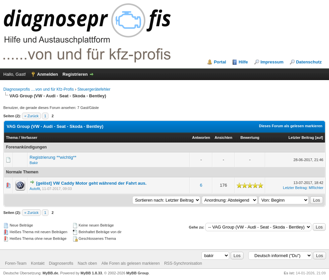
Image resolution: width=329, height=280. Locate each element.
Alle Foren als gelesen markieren (130, 263)
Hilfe (243, 61)
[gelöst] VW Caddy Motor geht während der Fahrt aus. (91, 183)
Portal (220, 61)
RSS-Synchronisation (183, 263)
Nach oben (87, 263)
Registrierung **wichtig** (53, 157)
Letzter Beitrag (301, 138)
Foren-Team (16, 263)
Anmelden (47, 74)
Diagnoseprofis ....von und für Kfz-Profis (38, 89)
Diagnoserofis (61, 263)
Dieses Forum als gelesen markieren (290, 126)
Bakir (34, 163)
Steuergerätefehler (93, 89)
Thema (12, 138)
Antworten (201, 138)
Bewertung (249, 138)
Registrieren (75, 74)
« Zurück (31, 116)
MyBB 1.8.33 (91, 273)
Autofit (35, 189)
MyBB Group (137, 273)
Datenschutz (309, 61)
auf (319, 138)
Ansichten (223, 138)
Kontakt (38, 263)
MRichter (316, 188)
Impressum (272, 61)
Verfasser (29, 138)
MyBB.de (50, 273)
